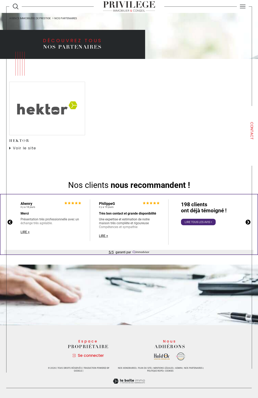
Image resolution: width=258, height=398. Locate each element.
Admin (178, 368)
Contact (251, 131)
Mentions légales (163, 368)
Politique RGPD (155, 370)
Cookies (169, 371)
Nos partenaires (193, 368)
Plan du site (144, 368)
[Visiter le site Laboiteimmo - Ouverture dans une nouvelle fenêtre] (129, 385)
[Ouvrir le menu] (243, 6)
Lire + (25, 232)
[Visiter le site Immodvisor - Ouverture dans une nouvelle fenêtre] (181, 356)
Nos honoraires (127, 368)
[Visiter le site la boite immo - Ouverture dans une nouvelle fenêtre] (162, 356)
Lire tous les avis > (198, 222)
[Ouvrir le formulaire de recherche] (15, 6)
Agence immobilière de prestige (30, 18)
